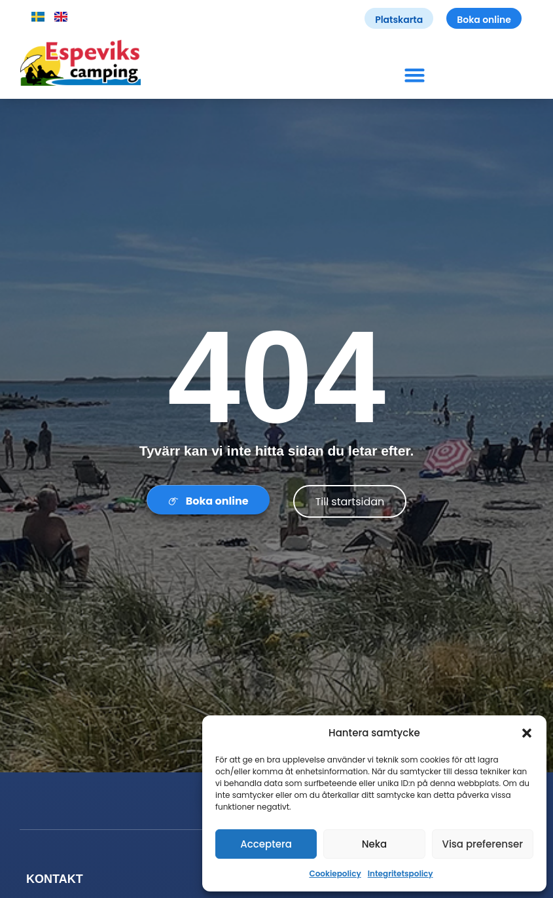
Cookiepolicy (335, 873)
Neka (374, 844)
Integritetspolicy (400, 873)
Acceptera (266, 844)
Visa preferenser (482, 844)
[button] (526, 733)
